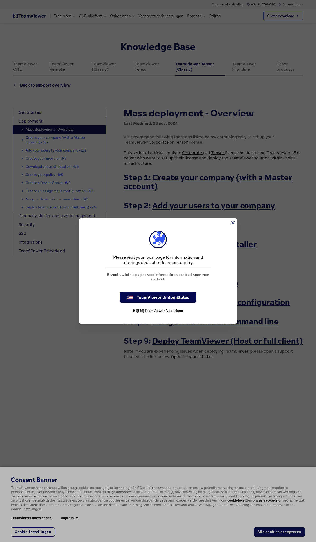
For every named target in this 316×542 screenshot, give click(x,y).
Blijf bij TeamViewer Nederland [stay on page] (158, 310)
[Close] (232, 222)
